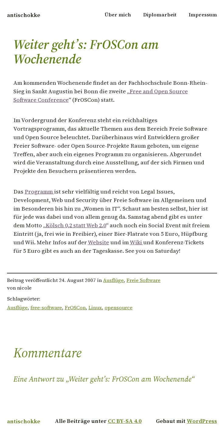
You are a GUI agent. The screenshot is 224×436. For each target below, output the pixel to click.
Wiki (136, 242)
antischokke (23, 15)
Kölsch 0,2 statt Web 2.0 (76, 225)
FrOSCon (75, 307)
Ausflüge (113, 280)
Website (98, 242)
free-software (46, 307)
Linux (95, 307)
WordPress (202, 421)
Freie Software (143, 280)
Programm (39, 191)
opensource (119, 307)
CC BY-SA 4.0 (125, 421)
